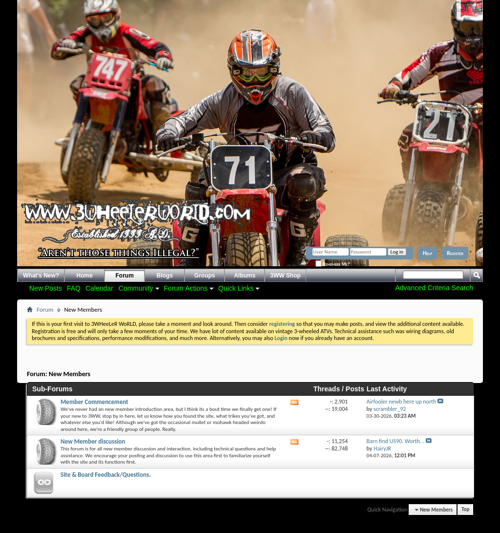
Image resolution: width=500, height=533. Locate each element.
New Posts (45, 288)
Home (85, 275)
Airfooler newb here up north (402, 401)
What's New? (41, 275)
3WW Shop (285, 275)
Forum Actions (186, 288)
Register (455, 253)
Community (136, 288)
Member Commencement (94, 401)
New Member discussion (93, 441)
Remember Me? (332, 264)
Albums (244, 275)
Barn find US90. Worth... (395, 441)
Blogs (165, 275)
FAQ (74, 288)
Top (465, 510)
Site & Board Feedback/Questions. (106, 474)
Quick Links (235, 288)
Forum (125, 275)
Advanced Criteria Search (434, 288)
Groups (204, 275)
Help (427, 253)
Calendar (99, 288)
